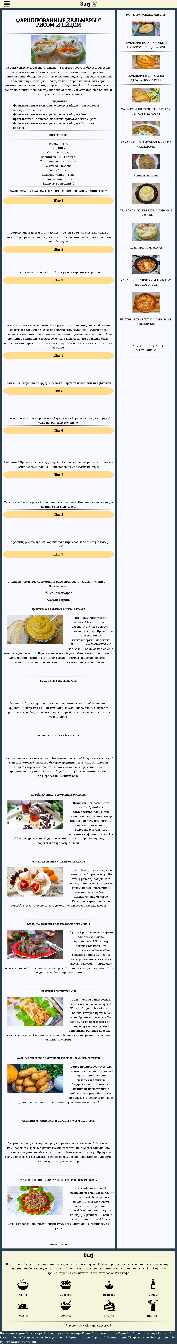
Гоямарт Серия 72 (13, 1337)
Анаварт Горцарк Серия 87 (152, 1333)
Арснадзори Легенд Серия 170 (153, 1337)
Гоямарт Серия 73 (83, 1333)
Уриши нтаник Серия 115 (114, 1333)
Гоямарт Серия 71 (119, 1337)
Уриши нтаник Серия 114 (87, 1337)
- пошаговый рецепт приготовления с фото (55, 116)
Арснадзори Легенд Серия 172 (48, 1333)
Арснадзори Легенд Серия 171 (47, 1337)
